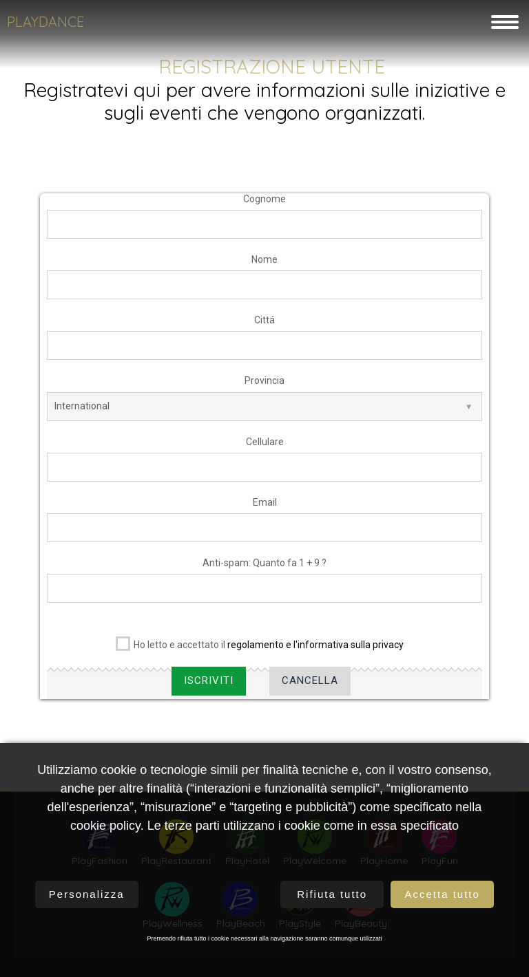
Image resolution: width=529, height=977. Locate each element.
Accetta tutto (441, 894)
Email (265, 507)
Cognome (264, 204)
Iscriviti (209, 686)
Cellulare (265, 447)
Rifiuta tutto (332, 894)
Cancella (310, 686)
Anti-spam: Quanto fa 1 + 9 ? (264, 568)
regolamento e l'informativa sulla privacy (315, 650)
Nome (264, 264)
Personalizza (87, 894)
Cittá (264, 326)
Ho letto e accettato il (260, 648)
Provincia (264, 386)
